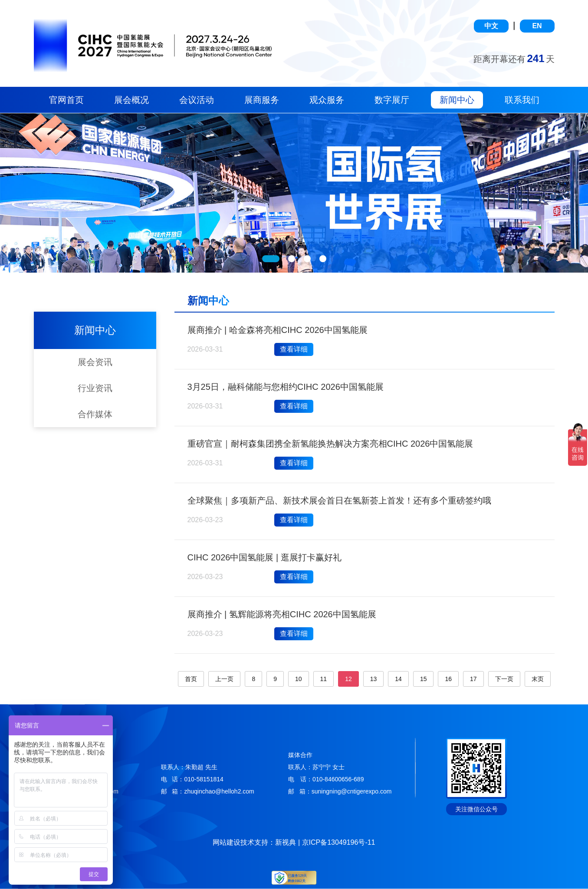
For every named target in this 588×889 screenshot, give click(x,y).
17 (473, 678)
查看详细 (294, 349)
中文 (491, 26)
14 (398, 678)
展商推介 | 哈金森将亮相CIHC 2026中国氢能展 (277, 330)
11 (323, 678)
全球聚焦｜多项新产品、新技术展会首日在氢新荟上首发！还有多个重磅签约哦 (339, 500)
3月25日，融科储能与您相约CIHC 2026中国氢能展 (285, 387)
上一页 (224, 678)
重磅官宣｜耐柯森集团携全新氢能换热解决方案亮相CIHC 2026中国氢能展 (330, 443)
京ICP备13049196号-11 (338, 842)
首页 (191, 678)
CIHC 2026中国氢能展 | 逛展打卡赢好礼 (264, 557)
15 (423, 678)
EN (537, 26)
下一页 (504, 678)
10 (298, 678)
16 (448, 678)
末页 (538, 678)
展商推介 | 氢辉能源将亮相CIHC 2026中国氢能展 (281, 614)
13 (373, 678)
